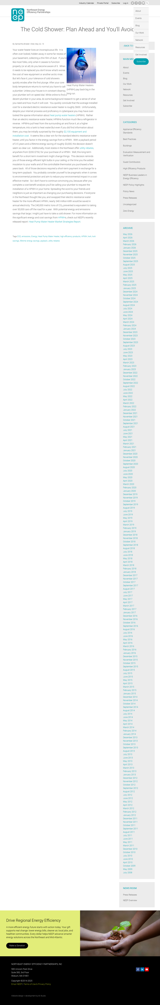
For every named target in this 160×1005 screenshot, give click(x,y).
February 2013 (129, 771)
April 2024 (127, 318)
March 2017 (128, 606)
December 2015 (130, 656)
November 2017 (130, 579)
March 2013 (128, 768)
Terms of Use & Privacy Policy (37, 984)
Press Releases (130, 198)
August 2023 (129, 345)
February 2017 (129, 609)
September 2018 (130, 545)
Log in (125, 3)
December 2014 (130, 697)
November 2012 (130, 781)
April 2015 (127, 683)
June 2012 (128, 798)
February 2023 (129, 366)
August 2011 (129, 832)
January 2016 (129, 653)
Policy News (128, 191)
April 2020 (127, 481)
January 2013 (129, 774)
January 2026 (129, 248)
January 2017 (129, 612)
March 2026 (128, 241)
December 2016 (130, 616)
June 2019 (128, 514)
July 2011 (127, 835)
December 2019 (130, 494)
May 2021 (127, 437)
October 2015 (129, 663)
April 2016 (127, 643)
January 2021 (129, 450)
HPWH (61, 217)
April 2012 (127, 805)
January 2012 (129, 815)
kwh (89, 236)
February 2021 (129, 447)
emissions (26, 236)
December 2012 (130, 778)
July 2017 (127, 592)
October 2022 (129, 379)
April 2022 (127, 400)
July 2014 (127, 714)
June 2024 (128, 312)
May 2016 (127, 639)
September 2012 (130, 788)
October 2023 (129, 339)
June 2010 (128, 859)
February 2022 (129, 406)
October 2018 (129, 541)
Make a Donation (17, 945)
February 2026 (129, 244)
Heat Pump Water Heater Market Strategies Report (55, 221)
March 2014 (128, 727)
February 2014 (129, 730)
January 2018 (129, 572)
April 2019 (127, 521)
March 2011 (128, 845)
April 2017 (127, 602)
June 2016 (128, 636)
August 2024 (129, 305)
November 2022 (130, 376)
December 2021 (130, 413)
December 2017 (130, 575)
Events (68, 11)
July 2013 (127, 754)
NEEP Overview (130, 900)
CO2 (19, 236)
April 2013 (127, 764)
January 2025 (129, 288)
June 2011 (128, 839)
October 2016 (129, 622)
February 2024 (129, 325)
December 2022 (130, 373)
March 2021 (128, 443)
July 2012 (127, 795)
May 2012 (127, 801)
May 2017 (127, 599)
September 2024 (130, 302)
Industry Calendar (85, 3)
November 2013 (130, 741)
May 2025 (127, 275)
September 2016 (130, 626)
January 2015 (129, 693)
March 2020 (128, 484)
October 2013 (129, 744)
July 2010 (127, 855)
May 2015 (127, 680)
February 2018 (129, 568)
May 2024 (127, 315)
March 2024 (128, 322)
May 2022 (127, 396)
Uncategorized (129, 204)
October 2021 (129, 420)
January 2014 (129, 734)
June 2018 (128, 555)
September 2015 (130, 666)
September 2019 (130, 504)
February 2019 (129, 528)
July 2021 (127, 430)
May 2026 (127, 234)
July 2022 (127, 389)
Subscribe (115, 3)
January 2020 (129, 491)
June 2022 (128, 393)
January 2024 (129, 329)
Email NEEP (16, 984)
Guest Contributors (131, 162)
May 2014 (127, 720)
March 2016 (128, 646)
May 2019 (127, 518)
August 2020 (129, 467)
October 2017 (129, 582)
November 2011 (130, 822)
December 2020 (130, 454)
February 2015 (129, 690)
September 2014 (130, 707)
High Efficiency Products (134, 168)
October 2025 (129, 258)
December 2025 (130, 251)
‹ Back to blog (130, 46)
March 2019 (128, 524)
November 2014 (130, 700)
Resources (111, 11)
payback (44, 241)
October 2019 (129, 501)
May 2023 (127, 356)
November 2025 (130, 254)
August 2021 (129, 427)
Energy (34, 236)
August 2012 (129, 791)
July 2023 (127, 349)
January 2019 (129, 531)
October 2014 (129, 703)
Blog (77, 11)
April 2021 (127, 440)
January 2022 (129, 410)
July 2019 (127, 511)
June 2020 (128, 474)
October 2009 (129, 866)
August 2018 (129, 548)
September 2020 (130, 464)
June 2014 (128, 717)
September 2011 (130, 828)
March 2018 (128, 565)
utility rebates (19, 152)
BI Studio (42, 996)
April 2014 (127, 724)
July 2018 (127, 551)
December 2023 (130, 332)
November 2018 (130, 538)
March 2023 (128, 362)
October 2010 (129, 852)
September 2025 (130, 261)
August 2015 (129, 670)
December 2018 (130, 535)
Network (99, 11)
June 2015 (128, 676)
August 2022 (129, 386)
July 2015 (127, 673)
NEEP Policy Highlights (133, 185)
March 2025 (128, 281)
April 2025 (127, 278)
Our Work (87, 11)
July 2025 (127, 268)
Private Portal (102, 3)
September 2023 (130, 342)
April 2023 (127, 359)
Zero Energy (128, 211)
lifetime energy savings (30, 241)
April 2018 (127, 562)
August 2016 (129, 629)
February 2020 (129, 487)
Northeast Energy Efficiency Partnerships (39, 11)
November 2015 (130, 660)
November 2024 (130, 295)
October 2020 (129, 460)
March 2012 (128, 808)
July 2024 (127, 308)
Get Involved (125, 11)
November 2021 (130, 416)
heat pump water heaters (78, 115)
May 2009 (127, 869)
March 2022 (128, 403)
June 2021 (128, 433)
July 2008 (127, 872)
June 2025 (128, 271)
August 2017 (129, 589)
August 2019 (129, 508)
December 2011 (130, 818)
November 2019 (130, 497)
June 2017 (128, 595)
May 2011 (127, 842)
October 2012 (129, 785)
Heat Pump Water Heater (48, 236)
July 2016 (127, 633)
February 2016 (129, 649)
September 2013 (130, 747)
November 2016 (130, 619)
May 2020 (127, 477)
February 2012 (129, 812)
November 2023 (130, 335)
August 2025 (129, 264)
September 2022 (130, 383)
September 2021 (130, 423)
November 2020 (130, 457)
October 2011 (129, 825)
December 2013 (130, 737)
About (58, 11)
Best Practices (129, 139)
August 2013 (129, 751)
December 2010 (130, 849)
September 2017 (130, 585)
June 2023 (128, 352)
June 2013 (128, 758)
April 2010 (127, 862)
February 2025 (129, 285)
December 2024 (130, 291)
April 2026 (127, 237)
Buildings (127, 145)
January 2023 (129, 369)
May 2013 (127, 761)
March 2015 (128, 687)
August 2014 (129, 710)
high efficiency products (70, 236)
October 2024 (129, 298)
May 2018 (127, 558)
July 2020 (127, 470)
